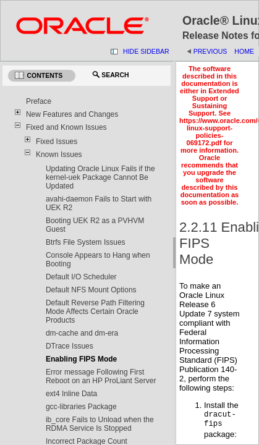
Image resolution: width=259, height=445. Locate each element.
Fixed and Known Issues (66, 127)
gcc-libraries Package (81, 406)
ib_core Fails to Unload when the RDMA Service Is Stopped (100, 424)
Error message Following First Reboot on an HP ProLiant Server (101, 376)
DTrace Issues (69, 346)
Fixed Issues (56, 141)
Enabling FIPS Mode (81, 359)
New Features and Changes (72, 114)
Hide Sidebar (146, 51)
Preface (38, 101)
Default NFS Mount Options (91, 290)
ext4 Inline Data (71, 393)
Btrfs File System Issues (85, 242)
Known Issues (59, 154)
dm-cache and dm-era (82, 333)
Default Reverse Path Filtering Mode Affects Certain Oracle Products (95, 311)
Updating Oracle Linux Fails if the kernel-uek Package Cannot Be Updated (100, 177)
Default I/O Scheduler (81, 277)
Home (244, 51)
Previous (210, 51)
